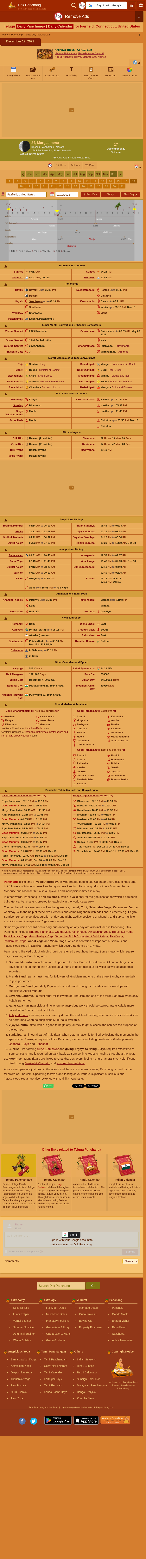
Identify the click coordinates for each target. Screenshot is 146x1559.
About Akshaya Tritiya (68, 56)
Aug (82, 174)
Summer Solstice (23, 1327)
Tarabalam (90, 710)
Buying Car (85, 1320)
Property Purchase (90, 1327)
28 (98, 186)
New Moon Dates (56, 1314)
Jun (68, 174)
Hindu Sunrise (85, 1365)
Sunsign (18, 405)
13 (102, 181)
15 (118, 181)
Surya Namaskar (48, 1049)
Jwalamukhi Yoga (15, 941)
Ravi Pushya (18, 1385)
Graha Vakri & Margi (58, 1333)
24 (67, 186)
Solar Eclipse (21, 1307)
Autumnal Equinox (24, 1333)
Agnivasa (17, 629)
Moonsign (17, 399)
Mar (44, 174)
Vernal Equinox (22, 1320)
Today (110, 194)
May (60, 174)
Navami (33, 289)
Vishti (104, 312)
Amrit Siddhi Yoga (96, 936)
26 (83, 186)
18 (21, 186)
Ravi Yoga (116, 936)
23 (59, 186)
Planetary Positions (57, 1320)
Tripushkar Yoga (122, 931)
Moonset (89, 277)
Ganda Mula (63, 931)
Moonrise (17, 277)
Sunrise (18, 271)
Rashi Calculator (87, 1372)
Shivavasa (17, 650)
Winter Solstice (22, 1340)
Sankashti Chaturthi (37, 1063)
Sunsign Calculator (88, 1379)
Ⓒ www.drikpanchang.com (123, 1385)
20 (36, 186)
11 (87, 181)
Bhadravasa (16, 641)
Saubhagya (35, 301)
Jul (75, 174)
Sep (90, 174)
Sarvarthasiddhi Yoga (23, 1359)
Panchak (117, 1307)
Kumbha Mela (85, 1398)
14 (110, 181)
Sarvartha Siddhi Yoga (69, 936)
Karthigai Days (53, 1379)
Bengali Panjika (86, 1392)
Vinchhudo (79, 931)
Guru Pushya (19, 1392)
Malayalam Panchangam (92, 1385)
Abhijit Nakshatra (122, 1340)
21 (44, 186)
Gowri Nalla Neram (55, 1365)
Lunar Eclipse (21, 1314)
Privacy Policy (123, 1388)
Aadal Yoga (69, 157)
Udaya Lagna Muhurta (86, 795)
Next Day (130, 194)
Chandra (14, 1043)
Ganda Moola (120, 1314)
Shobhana (35, 307)
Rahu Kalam (16, 555)
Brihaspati (41, 1043)
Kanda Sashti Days (55, 1392)
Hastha (105, 289)
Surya (25, 1043)
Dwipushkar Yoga (99, 931)
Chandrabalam (21, 710)
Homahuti (17, 623)
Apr (52, 174)
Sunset (90, 271)
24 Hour (75, 165)
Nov (105, 174)
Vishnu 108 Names (66, 53)
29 (106, 186)
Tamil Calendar (53, 1372)
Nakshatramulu (85, 289)
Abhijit (19, 531)
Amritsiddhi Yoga (21, 1365)
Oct (98, 174)
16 (125, 181)
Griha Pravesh (87, 1314)
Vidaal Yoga (83, 157)
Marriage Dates (88, 1307)
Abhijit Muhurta (18, 1015)
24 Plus (89, 165)
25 (75, 186)
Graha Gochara (55, 1340)
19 (28, 186)
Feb (37, 174)
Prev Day (90, 194)
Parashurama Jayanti (91, 53)
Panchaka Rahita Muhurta (17, 795)
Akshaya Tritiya (65, 49)
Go (93, 1285)
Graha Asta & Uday (57, 1327)
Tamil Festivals (53, 1385)
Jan (29, 174)
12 (94, 181)
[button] (106, 5)
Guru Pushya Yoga (41, 936)
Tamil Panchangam (55, 1359)
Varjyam (18, 572)
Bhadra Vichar (120, 1320)
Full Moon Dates (56, 1307)
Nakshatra (118, 1333)
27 (90, 186)
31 (122, 186)
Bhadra (57, 157)
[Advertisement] (73, 110)
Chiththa (106, 295)
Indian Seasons (86, 1359)
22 (52, 186)
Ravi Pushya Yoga (16, 936)
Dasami (33, 295)
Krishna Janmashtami (71, 1063)
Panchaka (46, 931)
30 (114, 186)
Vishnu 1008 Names (94, 56)
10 (79, 181)
